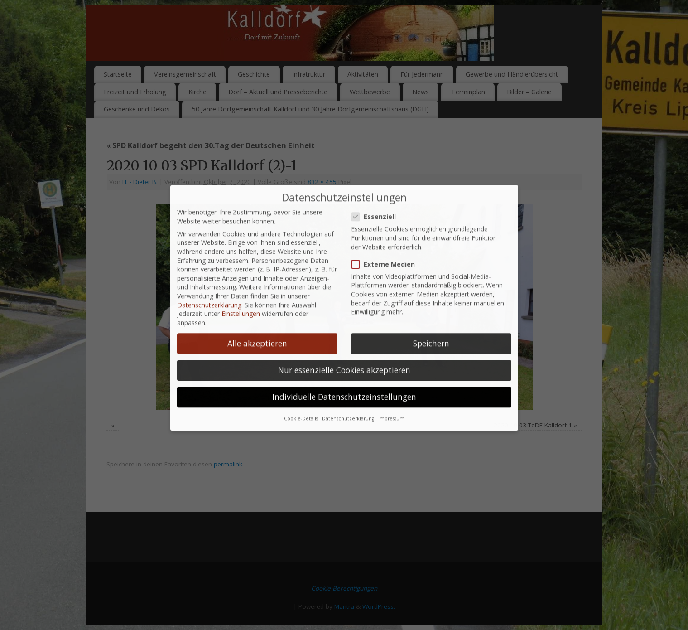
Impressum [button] (391, 368)
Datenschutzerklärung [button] (348, 368)
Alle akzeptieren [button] (257, 292)
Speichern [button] (431, 292)
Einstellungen (240, 263)
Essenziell (377, 166)
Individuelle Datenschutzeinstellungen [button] (344, 346)
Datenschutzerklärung (209, 254)
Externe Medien (387, 213)
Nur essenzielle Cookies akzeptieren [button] (344, 320)
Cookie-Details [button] (301, 368)
